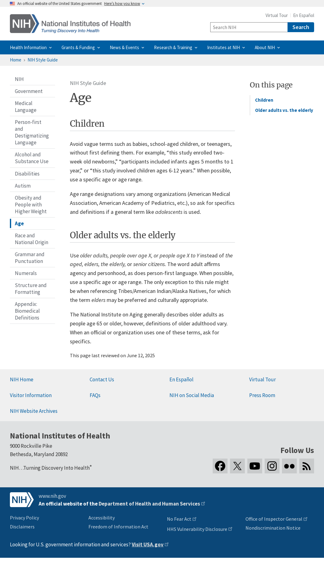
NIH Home (21, 379)
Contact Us (102, 379)
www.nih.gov (52, 496)
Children (264, 100)
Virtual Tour (277, 15)
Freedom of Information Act (118, 526)
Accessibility (101, 518)
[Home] (70, 23)
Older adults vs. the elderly (284, 110)
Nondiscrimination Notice (273, 528)
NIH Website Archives (34, 411)
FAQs (95, 395)
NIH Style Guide (43, 60)
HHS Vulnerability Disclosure (197, 529)
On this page (271, 84)
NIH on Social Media (191, 395)
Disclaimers (22, 526)
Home (15, 60)
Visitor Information (31, 395)
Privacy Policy (24, 518)
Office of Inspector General (273, 519)
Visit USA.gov (148, 544)
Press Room (262, 395)
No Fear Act (179, 519)
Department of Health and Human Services (149, 503)
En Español (303, 15)
